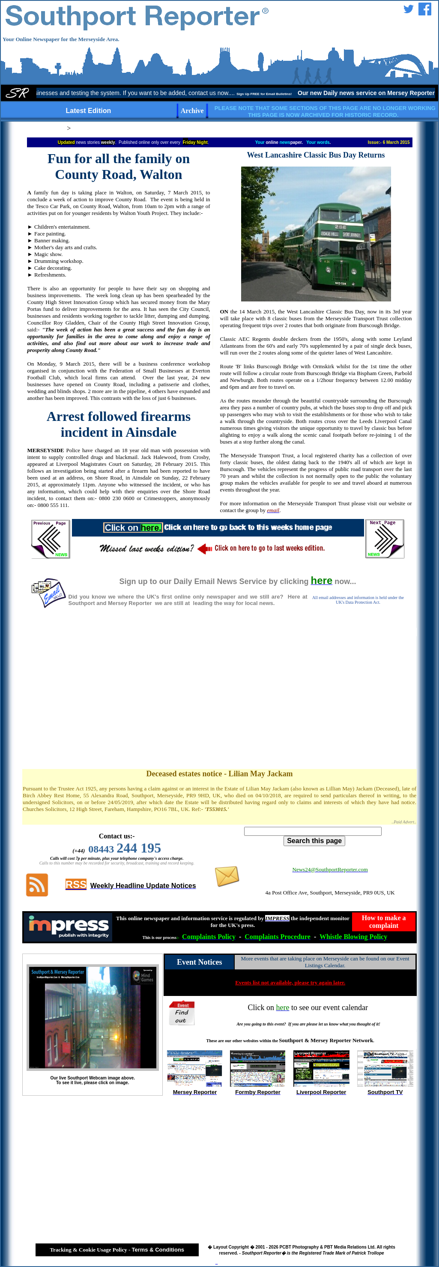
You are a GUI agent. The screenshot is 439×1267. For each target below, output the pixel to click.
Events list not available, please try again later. (290, 982)
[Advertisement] (219, 697)
